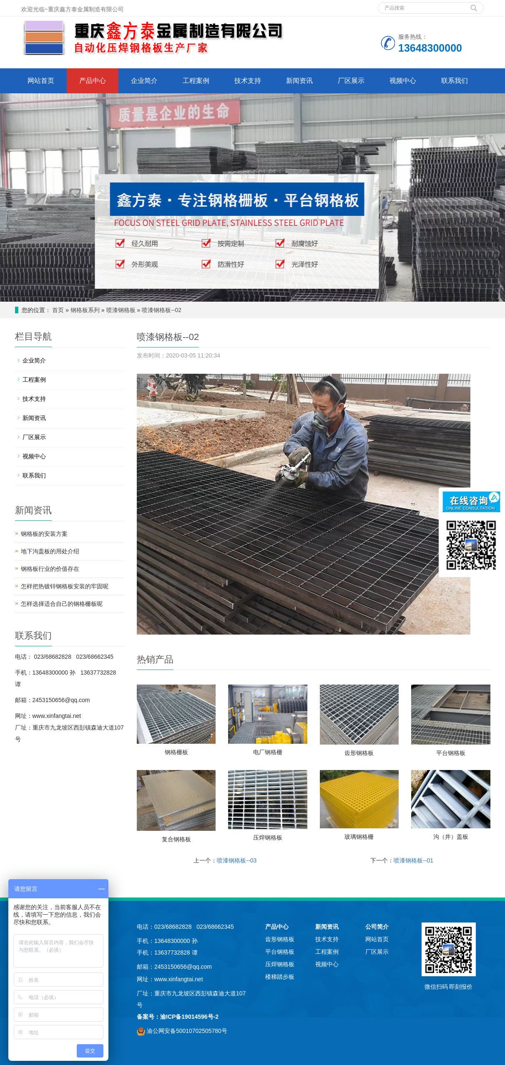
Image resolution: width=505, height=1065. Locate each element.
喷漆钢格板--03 (236, 860)
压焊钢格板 (267, 837)
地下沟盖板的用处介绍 (50, 551)
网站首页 (41, 80)
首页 (58, 310)
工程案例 (196, 80)
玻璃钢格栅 (359, 836)
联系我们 (454, 80)
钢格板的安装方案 (44, 533)
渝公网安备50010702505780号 (187, 1031)
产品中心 (92, 80)
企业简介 (144, 80)
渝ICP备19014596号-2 (189, 1016)
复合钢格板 (176, 839)
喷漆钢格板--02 (161, 310)
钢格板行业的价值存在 (50, 568)
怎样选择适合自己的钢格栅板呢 (62, 603)
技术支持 (247, 80)
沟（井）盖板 (450, 836)
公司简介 (377, 926)
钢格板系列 (85, 310)
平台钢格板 (450, 753)
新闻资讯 (299, 80)
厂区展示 (351, 80)
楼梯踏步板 (279, 976)
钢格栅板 (176, 752)
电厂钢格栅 (267, 752)
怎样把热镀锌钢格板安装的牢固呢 (64, 586)
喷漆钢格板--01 (413, 860)
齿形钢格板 (359, 753)
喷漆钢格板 (121, 310)
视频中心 (402, 80)
